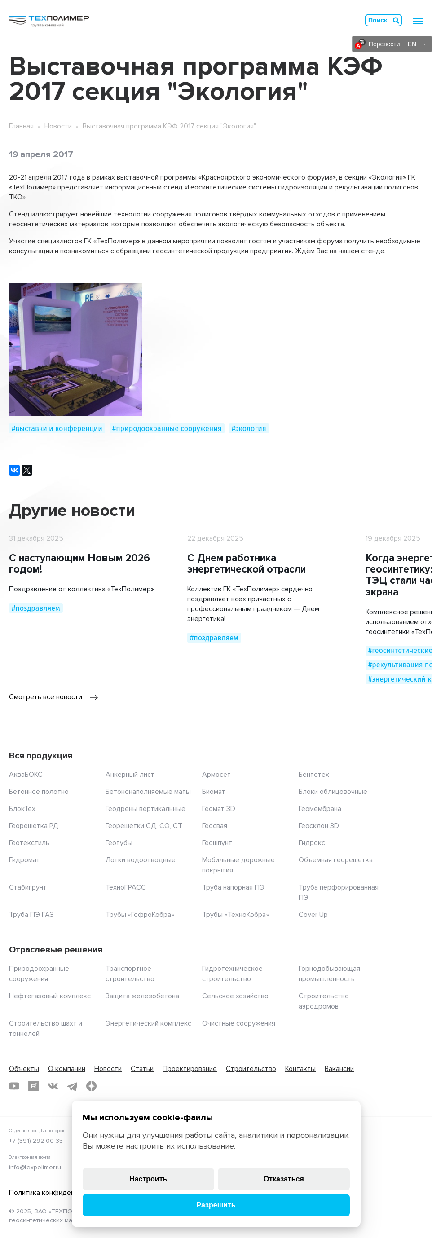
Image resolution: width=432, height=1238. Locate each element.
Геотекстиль (29, 842)
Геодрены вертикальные (145, 808)
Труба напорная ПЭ (233, 887)
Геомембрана (320, 808)
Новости (58, 126)
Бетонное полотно (39, 791)
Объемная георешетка (336, 859)
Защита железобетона (142, 995)
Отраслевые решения (55, 950)
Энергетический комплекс (148, 1023)
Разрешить (215, 1205)
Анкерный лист (130, 774)
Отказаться (284, 1179)
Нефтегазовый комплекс (50, 995)
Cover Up (313, 914)
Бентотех (314, 774)
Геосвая (214, 825)
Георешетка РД (33, 825)
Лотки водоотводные (141, 859)
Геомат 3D (218, 808)
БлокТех (22, 808)
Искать (396, 20)
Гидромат (24, 859)
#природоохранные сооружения (167, 428)
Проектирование (190, 1068)
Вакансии (339, 1068)
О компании (66, 1068)
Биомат (213, 791)
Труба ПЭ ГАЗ (31, 914)
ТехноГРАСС (126, 887)
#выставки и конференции (57, 428)
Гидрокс (312, 842)
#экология (249, 428)
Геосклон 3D (319, 825)
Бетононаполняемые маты (148, 791)
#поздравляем (36, 608)
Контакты (300, 1068)
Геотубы (119, 842)
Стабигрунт (28, 887)
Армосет (216, 774)
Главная (21, 126)
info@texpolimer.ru (35, 1167)
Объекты (24, 1068)
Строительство (251, 1068)
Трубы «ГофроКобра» (140, 914)
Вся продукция (40, 756)
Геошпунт (217, 842)
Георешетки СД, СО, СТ (144, 825)
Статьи (142, 1068)
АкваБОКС (26, 774)
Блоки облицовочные (333, 791)
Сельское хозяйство (235, 995)
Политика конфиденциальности (60, 1192)
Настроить (148, 1179)
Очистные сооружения (238, 1023)
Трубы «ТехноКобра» (235, 914)
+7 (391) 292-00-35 (36, 1141)
